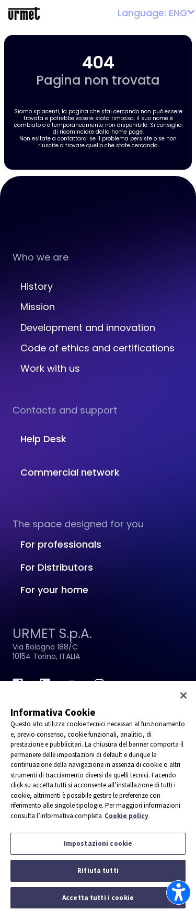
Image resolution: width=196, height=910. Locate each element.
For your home (54, 589)
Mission (37, 306)
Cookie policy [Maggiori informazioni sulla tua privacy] (126, 818)
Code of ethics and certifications (97, 347)
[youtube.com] (72, 683)
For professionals (60, 544)
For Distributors (56, 567)
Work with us (50, 368)
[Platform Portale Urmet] (24, 12)
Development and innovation (87, 327)
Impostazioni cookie (98, 846)
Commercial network (70, 472)
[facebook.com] (18, 683)
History (36, 286)
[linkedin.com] (45, 683)
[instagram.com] (99, 683)
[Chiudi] (183, 698)
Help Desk (43, 438)
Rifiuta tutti (98, 873)
